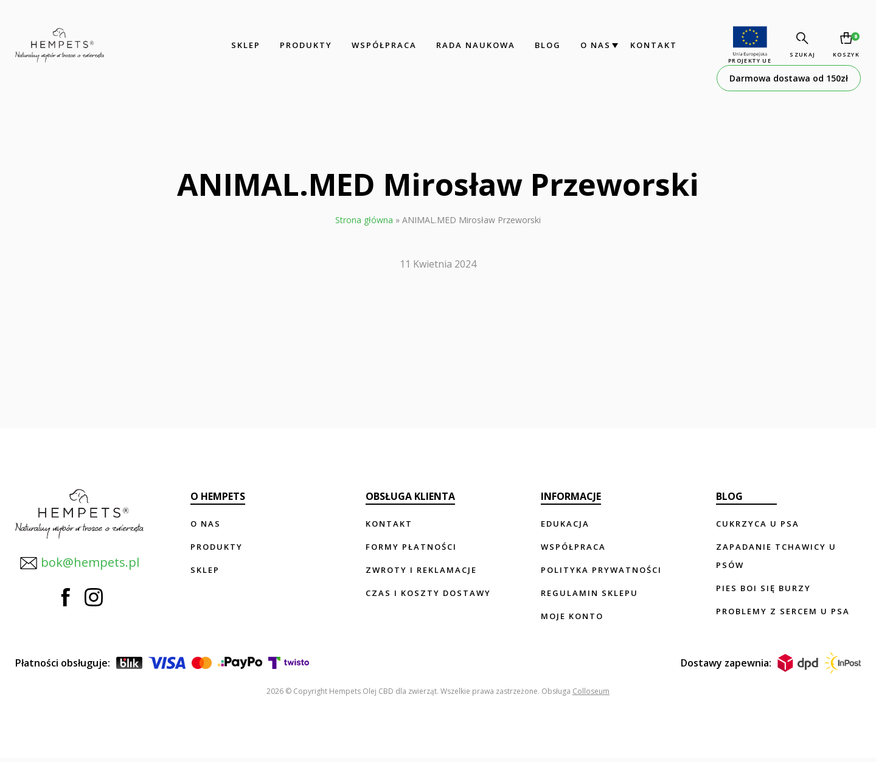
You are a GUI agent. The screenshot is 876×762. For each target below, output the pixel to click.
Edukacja (565, 523)
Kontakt (651, 45)
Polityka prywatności (601, 569)
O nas (594, 45)
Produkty (304, 45)
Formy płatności (411, 546)
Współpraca (382, 45)
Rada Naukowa (473, 45)
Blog (546, 45)
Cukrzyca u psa (757, 523)
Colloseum (591, 695)
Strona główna (364, 220)
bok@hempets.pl (79, 562)
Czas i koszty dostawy (428, 592)
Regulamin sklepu (589, 592)
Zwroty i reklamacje (421, 569)
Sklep (244, 45)
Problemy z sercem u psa (783, 611)
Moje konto (572, 616)
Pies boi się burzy (763, 588)
